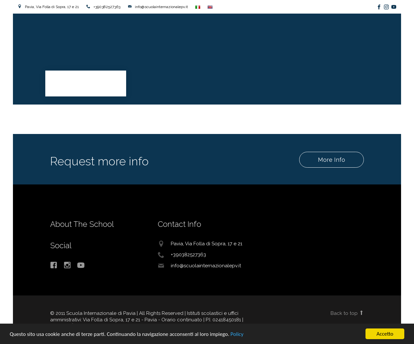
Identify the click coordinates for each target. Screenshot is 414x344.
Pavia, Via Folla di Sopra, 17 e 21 (52, 7)
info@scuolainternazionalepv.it (161, 7)
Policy (237, 334)
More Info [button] (331, 159)
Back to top (347, 313)
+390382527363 (106, 7)
